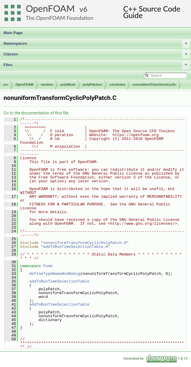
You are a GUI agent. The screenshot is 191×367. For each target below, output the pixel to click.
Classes (97, 54)
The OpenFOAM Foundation (59, 18)
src (5, 84)
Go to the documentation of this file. (37, 113)
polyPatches (92, 84)
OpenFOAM (50, 8)
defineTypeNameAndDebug (54, 273)
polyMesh (68, 84)
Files (97, 65)
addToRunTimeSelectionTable (59, 281)
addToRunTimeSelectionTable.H (75, 246)
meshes (47, 84)
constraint (117, 84)
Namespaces (97, 43)
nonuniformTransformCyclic (154, 84)
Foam (47, 266)
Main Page (13, 33)
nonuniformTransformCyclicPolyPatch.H (84, 242)
